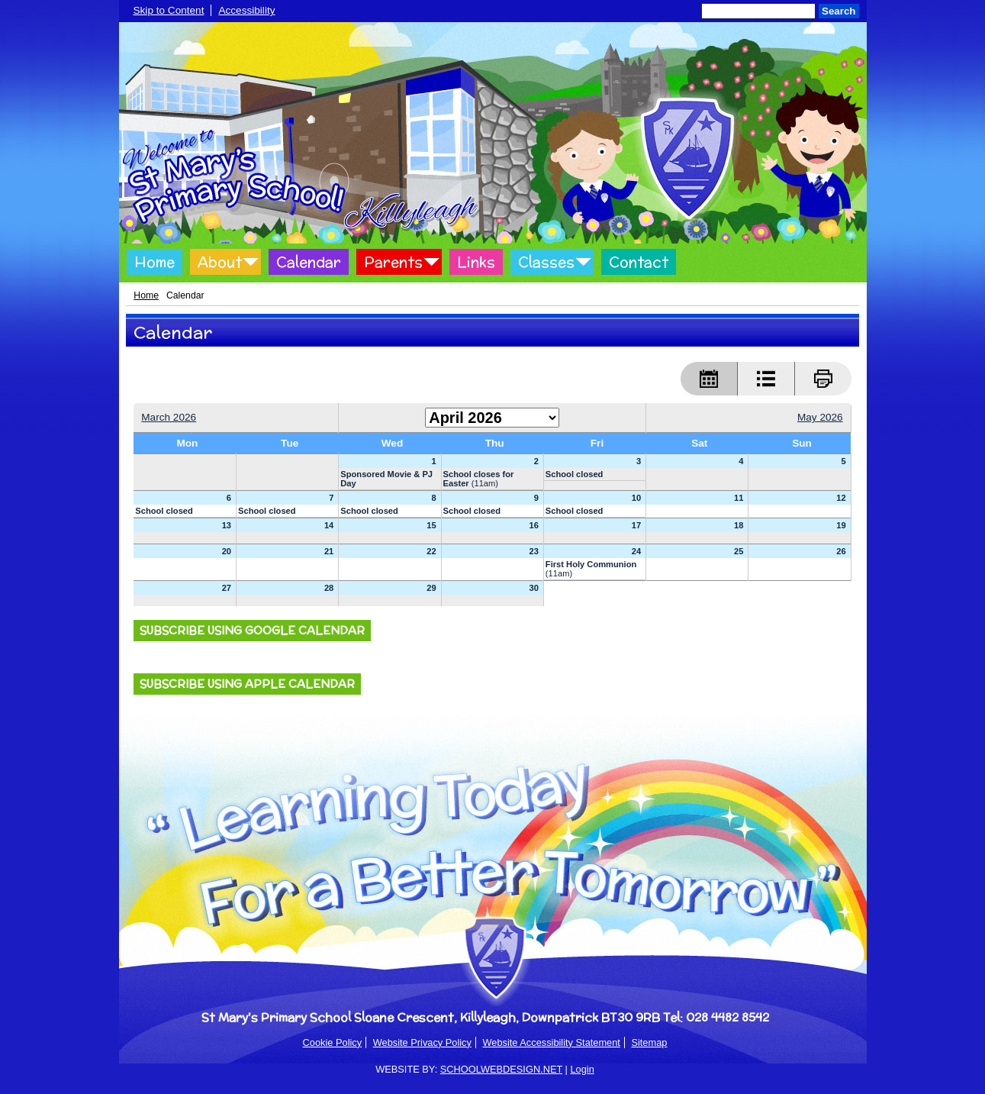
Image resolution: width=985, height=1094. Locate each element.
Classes (546, 262)
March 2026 (168, 417)
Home (154, 262)
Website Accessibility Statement (551, 1042)
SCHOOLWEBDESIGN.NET (501, 1069)
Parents (393, 262)
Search (838, 11)
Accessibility (246, 10)
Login (582, 1069)
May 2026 (820, 417)
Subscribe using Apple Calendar (247, 684)
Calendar (308, 262)
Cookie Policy (332, 1042)
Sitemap (649, 1042)
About (220, 262)
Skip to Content (169, 10)
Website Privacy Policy (422, 1042)
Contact (638, 262)
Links (476, 262)
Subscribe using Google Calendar (252, 630)
